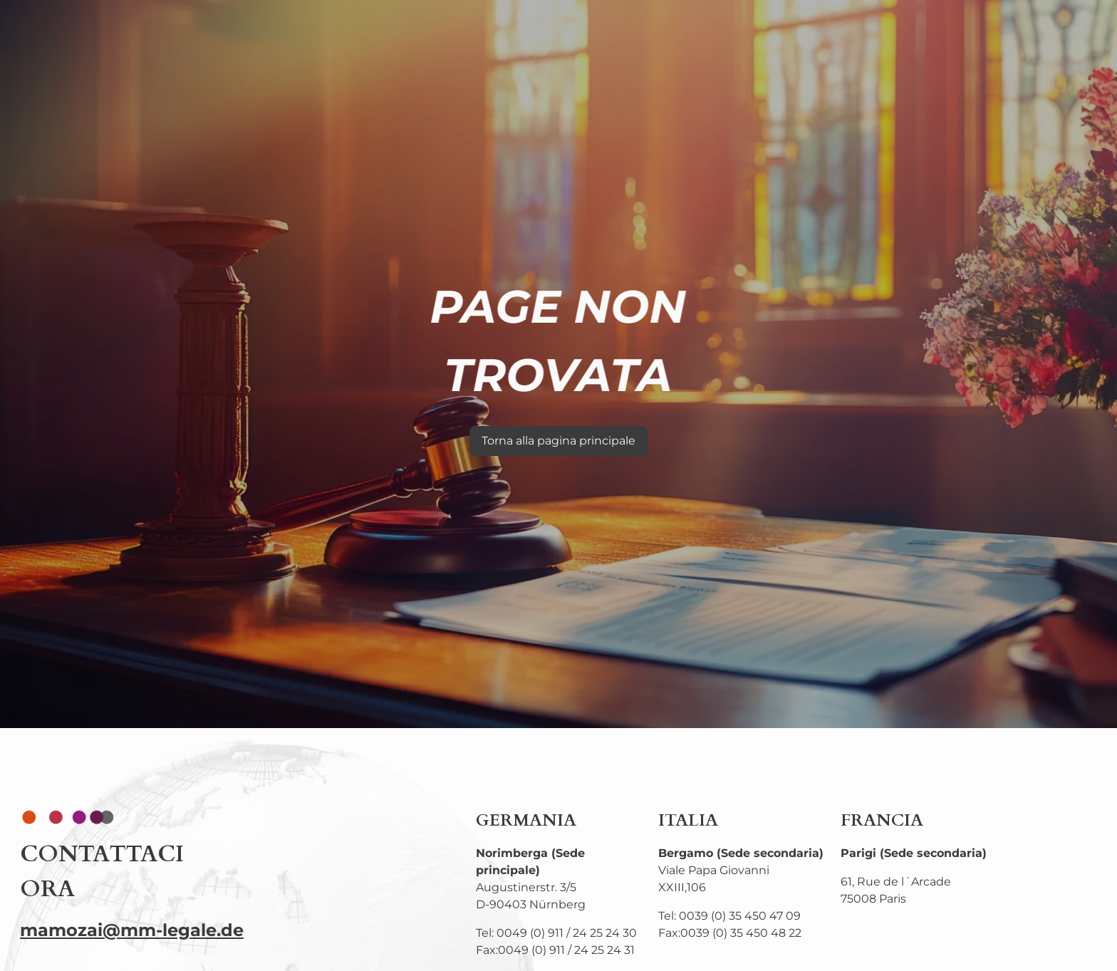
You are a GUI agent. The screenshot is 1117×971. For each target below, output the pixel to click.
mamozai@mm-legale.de (132, 930)
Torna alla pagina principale (558, 440)
